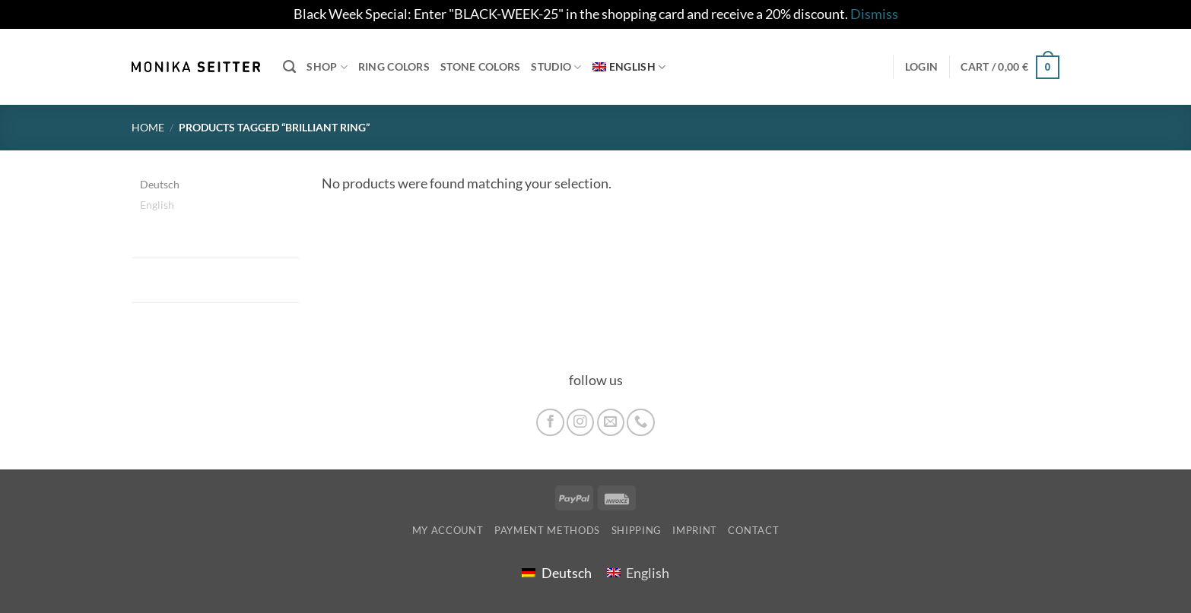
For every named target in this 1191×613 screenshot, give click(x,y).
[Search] (289, 67)
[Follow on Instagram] (580, 422)
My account (448, 530)
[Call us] (640, 422)
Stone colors (480, 66)
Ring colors (394, 66)
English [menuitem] (157, 203)
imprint (694, 530)
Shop (327, 67)
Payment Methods (547, 530)
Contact (753, 530)
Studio (556, 67)
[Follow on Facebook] (550, 422)
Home (148, 127)
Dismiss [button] (874, 14)
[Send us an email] (610, 422)
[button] (1010, 66)
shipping (636, 530)
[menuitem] (629, 67)
